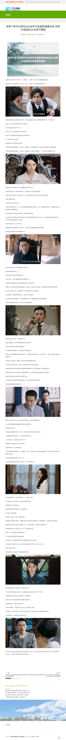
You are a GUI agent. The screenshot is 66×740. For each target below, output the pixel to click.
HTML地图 (36, 736)
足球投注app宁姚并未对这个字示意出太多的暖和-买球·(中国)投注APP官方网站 (46, 675)
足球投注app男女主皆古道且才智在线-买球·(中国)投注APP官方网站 (19, 675)
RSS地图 (32, 736)
